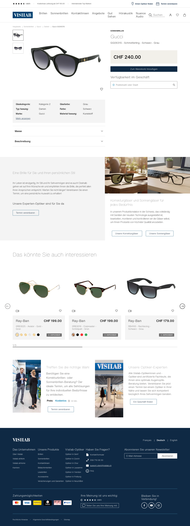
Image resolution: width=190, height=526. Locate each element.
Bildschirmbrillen (45, 467)
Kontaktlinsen (44, 463)
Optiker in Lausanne (73, 467)
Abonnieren (167, 455)
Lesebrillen (42, 472)
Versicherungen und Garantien (51, 481)
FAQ (92, 471)
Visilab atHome (19, 463)
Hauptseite (17, 27)
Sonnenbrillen (29, 27)
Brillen (40, 454)
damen (46, 27)
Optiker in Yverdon (73, 472)
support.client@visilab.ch (100, 465)
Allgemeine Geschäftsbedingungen (46, 519)
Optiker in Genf (71, 454)
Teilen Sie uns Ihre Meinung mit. (99, 505)
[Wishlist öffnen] (177, 14)
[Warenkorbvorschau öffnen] (184, 15)
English (173, 440)
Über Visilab (18, 454)
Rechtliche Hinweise (20, 519)
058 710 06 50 (96, 460)
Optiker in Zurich (72, 458)
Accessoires (43, 476)
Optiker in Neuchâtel (74, 481)
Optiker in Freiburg (73, 476)
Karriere (16, 467)
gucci (39, 27)
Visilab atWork (19, 458)
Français (147, 440)
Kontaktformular (95, 454)
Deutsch (161, 440)
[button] (170, 15)
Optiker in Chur (71, 463)
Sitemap (67, 519)
